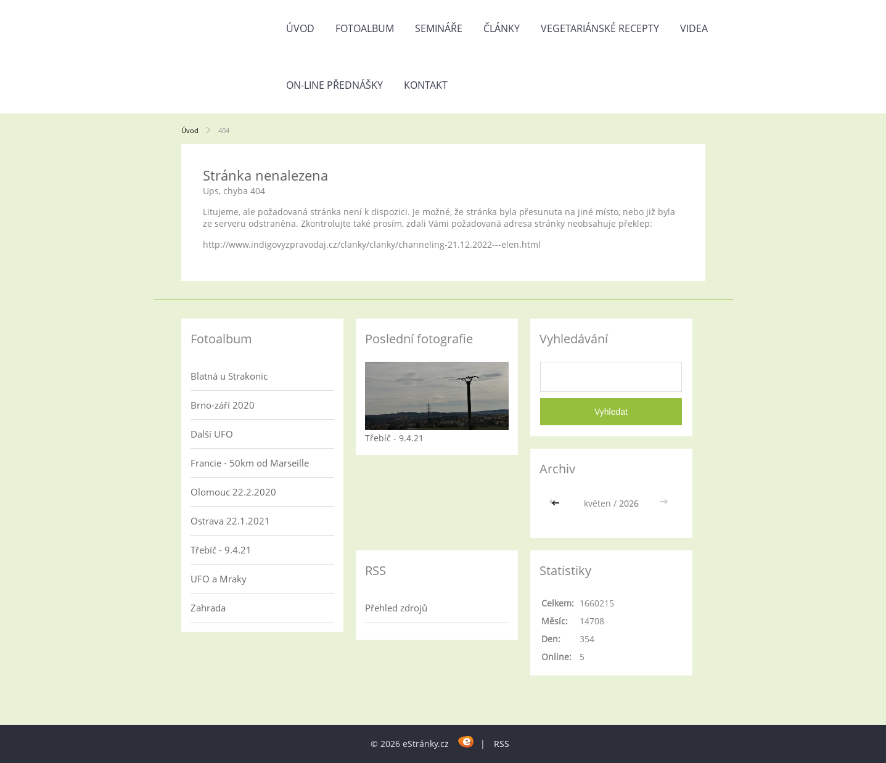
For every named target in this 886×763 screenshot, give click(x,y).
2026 (629, 503)
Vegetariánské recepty (600, 28)
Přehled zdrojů (396, 608)
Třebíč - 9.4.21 (221, 550)
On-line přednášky (334, 85)
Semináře (438, 28)
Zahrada (208, 608)
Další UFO (212, 434)
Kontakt (426, 85)
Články (501, 28)
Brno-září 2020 (223, 405)
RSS (501, 743)
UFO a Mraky (219, 579)
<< (557, 503)
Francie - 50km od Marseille (250, 463)
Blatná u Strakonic (229, 376)
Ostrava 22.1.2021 (230, 521)
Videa (694, 28)
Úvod (300, 28)
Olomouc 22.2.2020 (233, 492)
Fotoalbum (364, 28)
